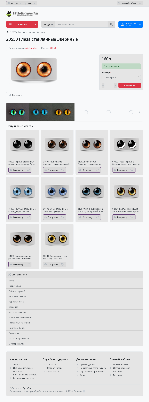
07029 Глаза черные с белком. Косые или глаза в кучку (125, 163)
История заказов (17, 312)
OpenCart (27, 388)
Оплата (17, 364)
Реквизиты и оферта (23, 378)
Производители (87, 364)
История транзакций (19, 338)
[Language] (15, 3)
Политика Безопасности (25, 374)
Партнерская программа (92, 371)
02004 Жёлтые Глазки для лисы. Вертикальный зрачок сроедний (126, 210)
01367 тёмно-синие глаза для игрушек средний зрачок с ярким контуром (92, 210)
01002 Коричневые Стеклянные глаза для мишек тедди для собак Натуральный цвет (89, 163)
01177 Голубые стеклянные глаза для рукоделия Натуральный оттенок (22, 210)
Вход (11, 280)
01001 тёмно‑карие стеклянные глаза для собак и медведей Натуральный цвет (57, 163)
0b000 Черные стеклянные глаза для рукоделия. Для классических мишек (21, 163)
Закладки (13, 307)
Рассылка (117, 375)
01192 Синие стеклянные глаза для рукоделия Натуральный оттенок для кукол (56, 210)
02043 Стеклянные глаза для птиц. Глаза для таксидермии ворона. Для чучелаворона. (56, 257)
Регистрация (15, 285)
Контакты (51, 364)
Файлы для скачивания (20, 317)
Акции (83, 375)
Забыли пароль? (17, 291)
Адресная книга (16, 301)
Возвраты (14, 333)
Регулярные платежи (19, 322)
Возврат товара (54, 368)
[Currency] (30, 3)
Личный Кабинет (121, 364)
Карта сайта (52, 371)
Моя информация (17, 296)
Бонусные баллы (17, 328)
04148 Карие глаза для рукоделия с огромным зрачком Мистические (19, 257)
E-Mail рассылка (16, 343)
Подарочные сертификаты (93, 368)
